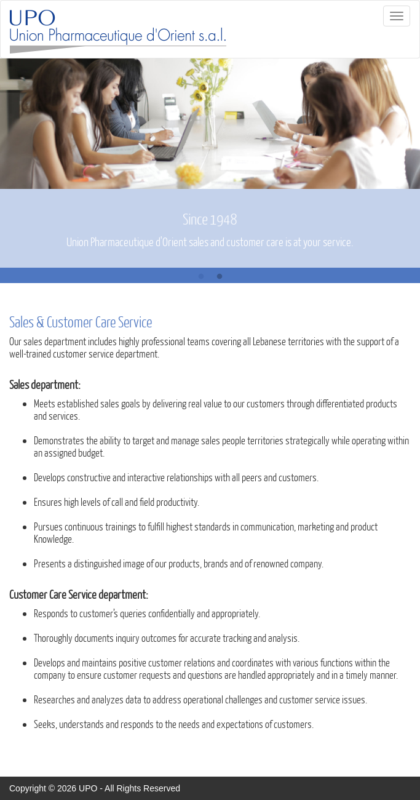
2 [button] (219, 277)
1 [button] (201, 277)
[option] (210, 163)
